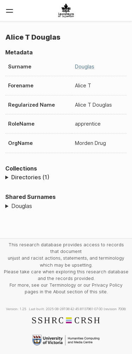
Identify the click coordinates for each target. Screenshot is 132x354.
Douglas (84, 66)
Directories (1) (30, 177)
